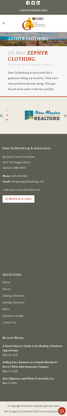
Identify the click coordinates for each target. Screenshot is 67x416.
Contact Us (9, 322)
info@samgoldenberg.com (27, 181)
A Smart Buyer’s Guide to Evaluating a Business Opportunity (32, 348)
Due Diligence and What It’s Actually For (28, 378)
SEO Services (41, 411)
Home (6, 282)
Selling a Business (13, 295)
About (7, 289)
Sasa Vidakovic (44, 64)
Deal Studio (26, 411)
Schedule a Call (18, 198)
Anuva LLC (57, 411)
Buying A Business (14, 302)
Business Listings (13, 315)
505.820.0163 (20, 176)
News (6, 309)
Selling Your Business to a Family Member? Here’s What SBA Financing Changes (30, 364)
